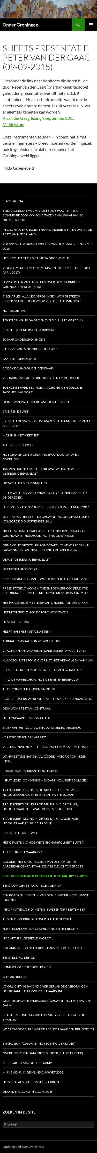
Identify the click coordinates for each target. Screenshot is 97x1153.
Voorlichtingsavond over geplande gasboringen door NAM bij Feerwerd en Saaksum (45, 988)
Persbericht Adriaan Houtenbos (30, 771)
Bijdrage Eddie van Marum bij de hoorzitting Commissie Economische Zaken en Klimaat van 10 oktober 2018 (43, 215)
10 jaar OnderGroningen (24, 339)
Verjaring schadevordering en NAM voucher (41, 378)
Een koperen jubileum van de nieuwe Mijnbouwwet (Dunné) (45, 897)
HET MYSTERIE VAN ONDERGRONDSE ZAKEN (35, 612)
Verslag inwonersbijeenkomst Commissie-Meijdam (45, 747)
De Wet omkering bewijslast (26, 559)
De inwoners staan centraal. (27, 708)
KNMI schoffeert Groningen (27, 967)
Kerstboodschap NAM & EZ (24, 737)
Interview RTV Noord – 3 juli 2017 (30, 349)
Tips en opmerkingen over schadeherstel (37, 919)
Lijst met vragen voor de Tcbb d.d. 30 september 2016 (46, 507)
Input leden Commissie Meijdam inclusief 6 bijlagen (45, 780)
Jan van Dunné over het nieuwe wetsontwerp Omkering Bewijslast (41, 471)
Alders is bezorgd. (18, 445)
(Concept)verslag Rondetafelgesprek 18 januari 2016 (47, 699)
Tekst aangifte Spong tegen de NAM (32, 885)
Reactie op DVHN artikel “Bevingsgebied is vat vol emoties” (44, 1017)
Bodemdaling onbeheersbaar (28, 368)
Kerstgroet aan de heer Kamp (27, 1063)
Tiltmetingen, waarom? (22, 852)
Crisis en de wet (15, 411)
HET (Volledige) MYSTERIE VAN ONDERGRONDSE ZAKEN (45, 603)
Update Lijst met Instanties (25, 483)
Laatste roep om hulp (20, 359)
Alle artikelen (15, 977)
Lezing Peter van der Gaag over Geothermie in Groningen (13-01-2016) (41, 284)
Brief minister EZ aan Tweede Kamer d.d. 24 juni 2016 (45, 579)
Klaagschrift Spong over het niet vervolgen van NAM (48, 660)
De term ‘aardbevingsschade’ (27, 718)
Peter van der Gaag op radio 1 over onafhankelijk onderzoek (45, 495)
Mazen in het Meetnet (21, 435)
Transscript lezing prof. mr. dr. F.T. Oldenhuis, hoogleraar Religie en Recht (41, 821)
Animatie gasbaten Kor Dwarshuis (31, 641)
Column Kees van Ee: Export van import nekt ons (43, 948)
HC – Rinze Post (15, 311)
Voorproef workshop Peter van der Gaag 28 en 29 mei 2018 (47, 246)
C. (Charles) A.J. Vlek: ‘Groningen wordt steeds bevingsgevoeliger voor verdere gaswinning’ (42, 298)
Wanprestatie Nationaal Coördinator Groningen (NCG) (44, 758)
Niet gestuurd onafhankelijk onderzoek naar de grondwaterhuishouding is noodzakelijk (44, 533)
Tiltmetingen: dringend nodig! (29, 689)
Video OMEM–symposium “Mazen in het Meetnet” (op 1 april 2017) (46, 270)
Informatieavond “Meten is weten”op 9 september (44, 909)
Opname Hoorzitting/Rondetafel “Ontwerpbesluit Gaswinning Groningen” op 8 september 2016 (45, 547)
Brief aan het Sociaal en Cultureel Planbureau (42, 728)
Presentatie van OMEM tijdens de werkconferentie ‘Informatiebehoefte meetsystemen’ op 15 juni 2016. (46, 590)
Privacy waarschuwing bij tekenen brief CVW (41, 679)
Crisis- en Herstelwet (20, 833)
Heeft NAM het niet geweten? (27, 631)
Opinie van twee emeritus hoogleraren (36, 402)
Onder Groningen (20, 25)
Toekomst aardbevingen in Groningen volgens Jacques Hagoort (43, 390)
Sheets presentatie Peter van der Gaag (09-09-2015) (45, 876)
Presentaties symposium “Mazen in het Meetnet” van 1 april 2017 (46, 423)
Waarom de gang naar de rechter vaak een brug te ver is (48, 1031)
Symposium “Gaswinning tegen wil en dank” (39, 1043)
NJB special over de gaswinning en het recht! (40, 929)
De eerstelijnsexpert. (20, 569)
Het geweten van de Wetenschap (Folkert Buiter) (44, 842)
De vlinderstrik (16, 622)
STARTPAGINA (13, 201)
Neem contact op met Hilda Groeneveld (36, 258)
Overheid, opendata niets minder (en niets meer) (43, 1053)
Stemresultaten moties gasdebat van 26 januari (42, 670)
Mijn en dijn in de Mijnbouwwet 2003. (33, 1072)
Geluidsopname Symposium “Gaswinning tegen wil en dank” (47, 1003)
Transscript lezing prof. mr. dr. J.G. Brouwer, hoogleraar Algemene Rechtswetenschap (40, 792)
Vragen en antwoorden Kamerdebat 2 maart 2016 (44, 651)
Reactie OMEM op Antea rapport (29, 330)
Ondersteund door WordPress (23, 1147)
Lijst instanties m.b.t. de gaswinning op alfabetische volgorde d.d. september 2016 (46, 519)
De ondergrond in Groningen (28, 1092)
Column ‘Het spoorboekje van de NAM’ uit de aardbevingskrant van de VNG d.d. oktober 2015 (43, 864)
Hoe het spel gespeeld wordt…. (28, 938)
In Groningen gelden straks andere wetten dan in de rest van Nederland (47, 232)
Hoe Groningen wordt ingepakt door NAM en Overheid (41, 457)
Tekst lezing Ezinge (19, 957)
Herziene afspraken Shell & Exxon (31, 1082)
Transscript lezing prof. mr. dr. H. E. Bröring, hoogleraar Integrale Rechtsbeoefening (40, 806)
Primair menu (91, 24)
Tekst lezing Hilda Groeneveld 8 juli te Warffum (43, 320)
